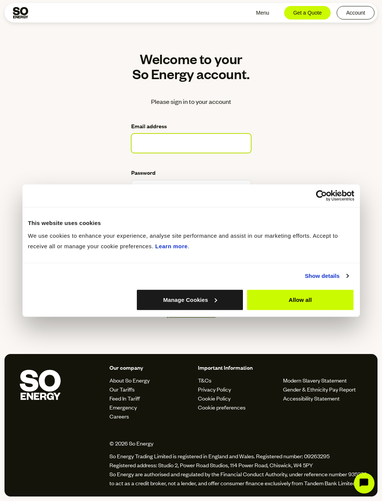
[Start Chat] (364, 483)
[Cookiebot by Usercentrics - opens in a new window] (321, 195)
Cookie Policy (214, 398)
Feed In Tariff (124, 398)
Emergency (123, 407)
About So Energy (129, 380)
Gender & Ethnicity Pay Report (319, 389)
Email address (149, 126)
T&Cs (204, 380)
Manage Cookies (190, 299)
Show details (322, 276)
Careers (119, 416)
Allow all (300, 299)
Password (143, 172)
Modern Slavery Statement (315, 380)
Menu (262, 13)
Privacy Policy (214, 389)
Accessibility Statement (311, 398)
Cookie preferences (222, 407)
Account (355, 13)
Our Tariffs (122, 389)
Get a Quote (307, 13)
